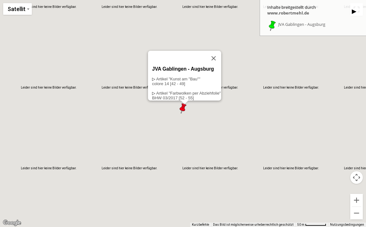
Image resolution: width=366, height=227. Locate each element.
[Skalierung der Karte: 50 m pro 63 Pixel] (311, 225)
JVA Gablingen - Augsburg (301, 24)
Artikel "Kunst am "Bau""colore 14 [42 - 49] (176, 81)
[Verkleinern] (356, 213)
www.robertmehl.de (288, 13)
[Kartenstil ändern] (17, 9)
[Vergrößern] (356, 200)
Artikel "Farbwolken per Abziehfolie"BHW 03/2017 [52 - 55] (186, 95)
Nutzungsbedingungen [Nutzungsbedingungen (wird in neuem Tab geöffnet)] (347, 224)
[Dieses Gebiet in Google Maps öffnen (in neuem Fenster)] (12, 223)
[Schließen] (213, 58)
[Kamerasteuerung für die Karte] (356, 177)
